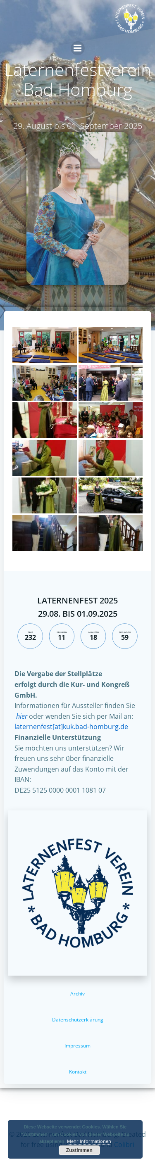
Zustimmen (79, 1150)
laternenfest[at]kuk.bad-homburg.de (71, 726)
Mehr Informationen (89, 1141)
